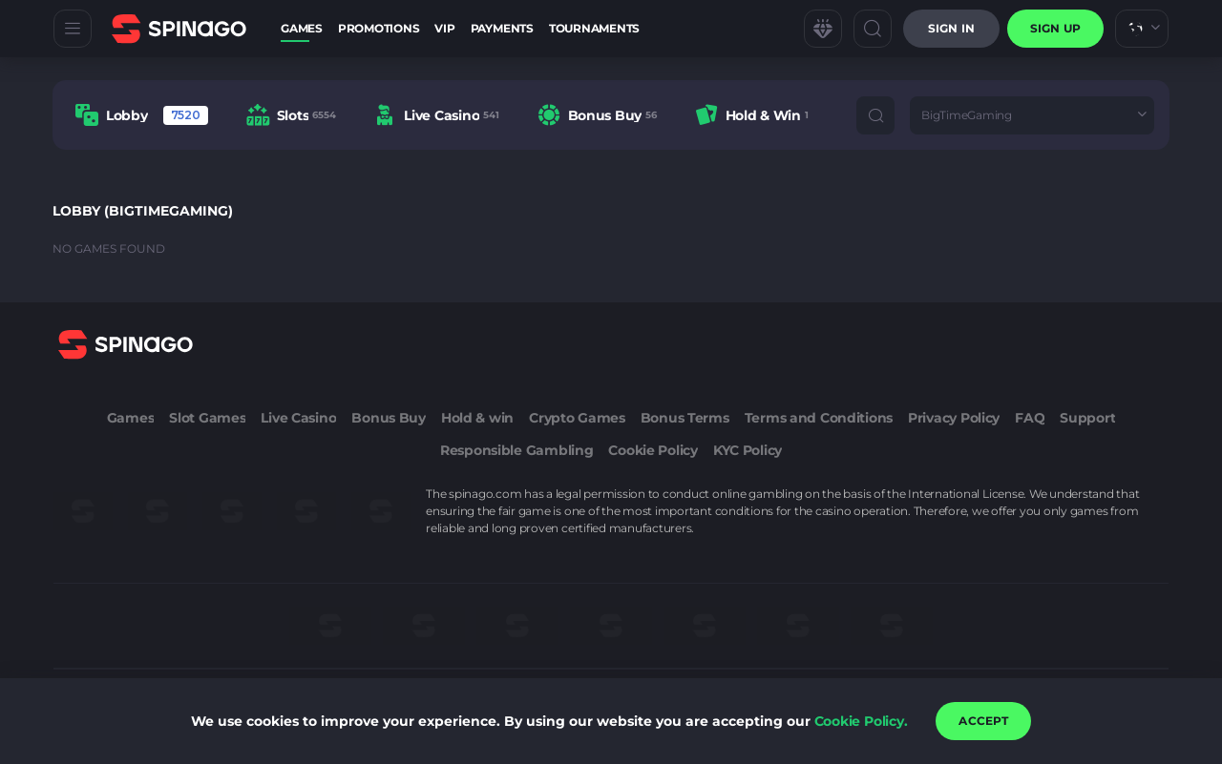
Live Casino (298, 417)
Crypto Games (577, 417)
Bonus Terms (685, 417)
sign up (1055, 28)
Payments (502, 28)
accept (983, 720)
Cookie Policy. (861, 721)
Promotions (379, 28)
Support (1087, 417)
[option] (142, 114)
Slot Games (207, 417)
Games (302, 28)
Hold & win (477, 417)
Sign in (951, 28)
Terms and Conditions (819, 417)
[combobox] (1142, 29)
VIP (444, 28)
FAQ (1029, 417)
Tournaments (594, 28)
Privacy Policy (954, 417)
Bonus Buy (388, 417)
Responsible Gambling (516, 450)
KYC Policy (747, 450)
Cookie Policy (652, 450)
